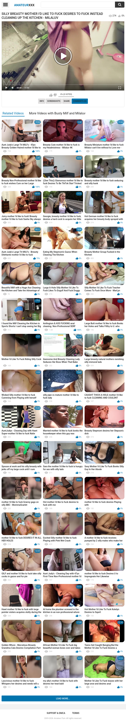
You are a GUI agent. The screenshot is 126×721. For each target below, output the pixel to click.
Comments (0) (79, 101)
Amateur (24, 5)
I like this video (51, 95)
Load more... (63, 698)
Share (67, 101)
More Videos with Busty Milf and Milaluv (57, 113)
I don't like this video (55, 95)
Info (42, 101)
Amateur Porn (60, 718)
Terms (75, 713)
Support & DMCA (56, 713)
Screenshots (53, 101)
